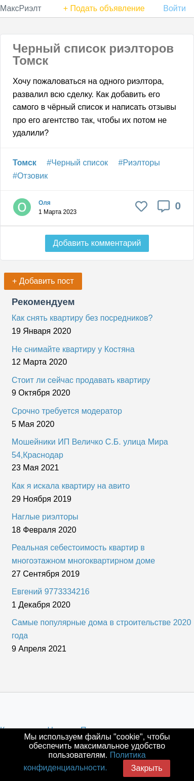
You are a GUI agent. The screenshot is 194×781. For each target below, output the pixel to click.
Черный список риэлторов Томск (93, 54)
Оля (44, 202)
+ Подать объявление (104, 8)
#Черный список (77, 162)
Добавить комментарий (97, 243)
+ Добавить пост (43, 281)
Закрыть (147, 768)
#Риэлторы (139, 162)
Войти (174, 8)
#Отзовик (30, 175)
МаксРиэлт (21, 8)
